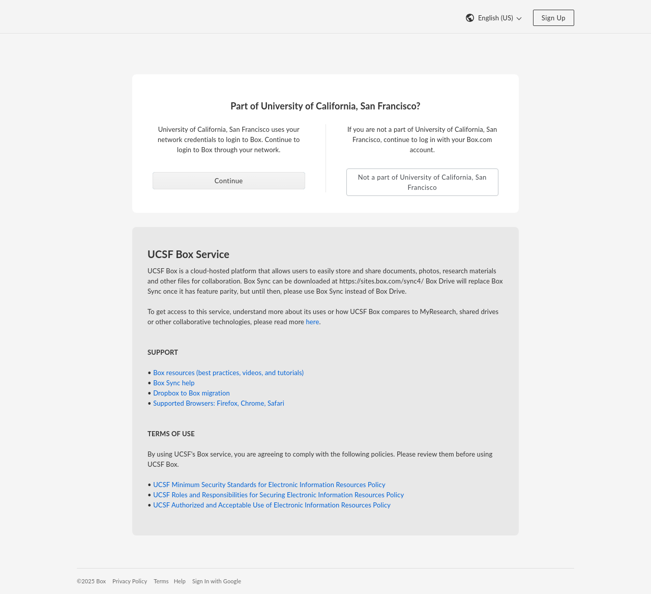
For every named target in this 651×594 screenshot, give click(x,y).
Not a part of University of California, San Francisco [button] (422, 182)
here (312, 322)
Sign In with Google (216, 581)
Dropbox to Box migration (191, 393)
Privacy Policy (129, 581)
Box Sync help (174, 383)
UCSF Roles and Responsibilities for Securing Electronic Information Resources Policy (278, 495)
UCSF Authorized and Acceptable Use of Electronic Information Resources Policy (272, 505)
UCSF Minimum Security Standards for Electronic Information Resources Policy (269, 484)
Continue (229, 181)
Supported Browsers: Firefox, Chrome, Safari (218, 403)
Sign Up (554, 18)
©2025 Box (91, 581)
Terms (161, 581)
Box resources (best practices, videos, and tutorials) (228, 373)
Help (180, 581)
